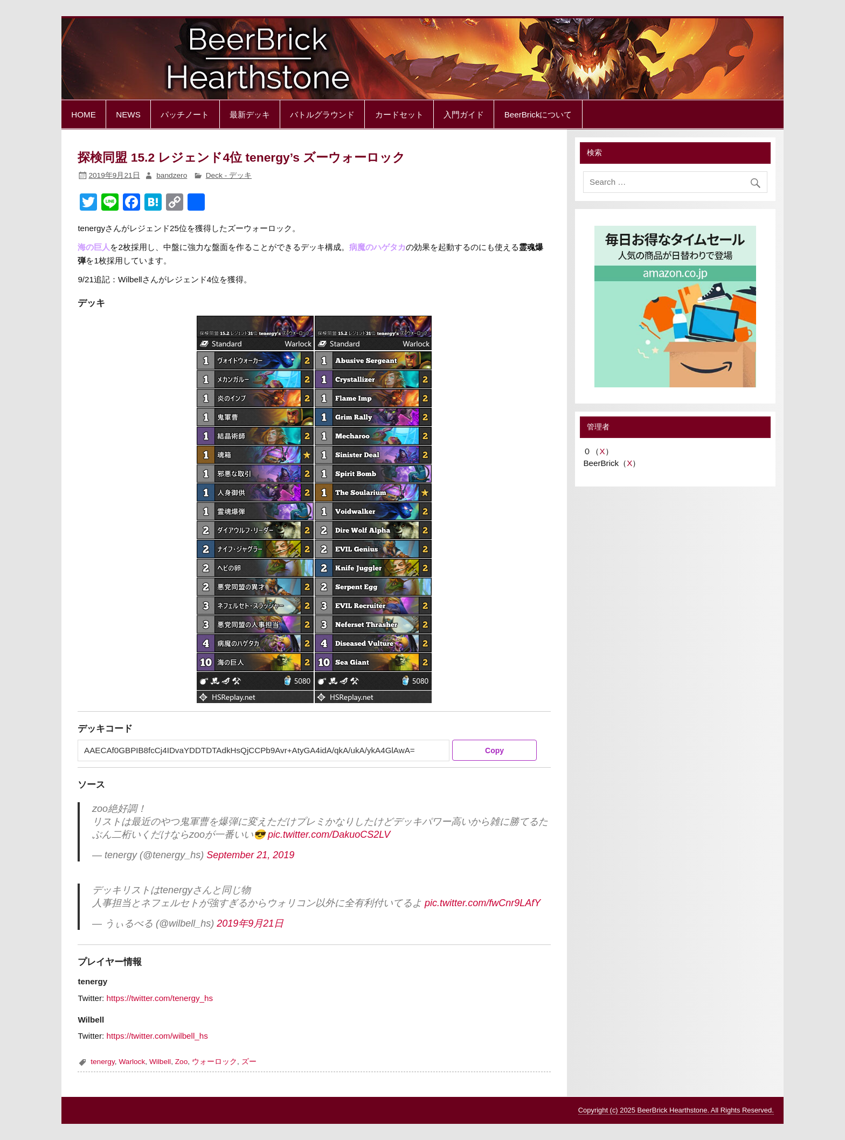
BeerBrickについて (538, 114)
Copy (494, 750)
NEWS (128, 114)
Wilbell (160, 1062)
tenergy (103, 1062)
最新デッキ (250, 114)
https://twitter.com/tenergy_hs (160, 998)
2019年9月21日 (250, 923)
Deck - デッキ (229, 175)
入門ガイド (464, 114)
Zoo (181, 1062)
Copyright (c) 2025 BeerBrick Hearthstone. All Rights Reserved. (676, 1110)
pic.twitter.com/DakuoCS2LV (329, 834)
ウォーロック (214, 1062)
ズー (249, 1062)
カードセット (399, 114)
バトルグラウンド (322, 114)
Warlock (132, 1062)
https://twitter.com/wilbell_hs (157, 1035)
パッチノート (185, 114)
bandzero (171, 175)
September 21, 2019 (250, 855)
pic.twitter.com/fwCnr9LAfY (483, 903)
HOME (83, 114)
